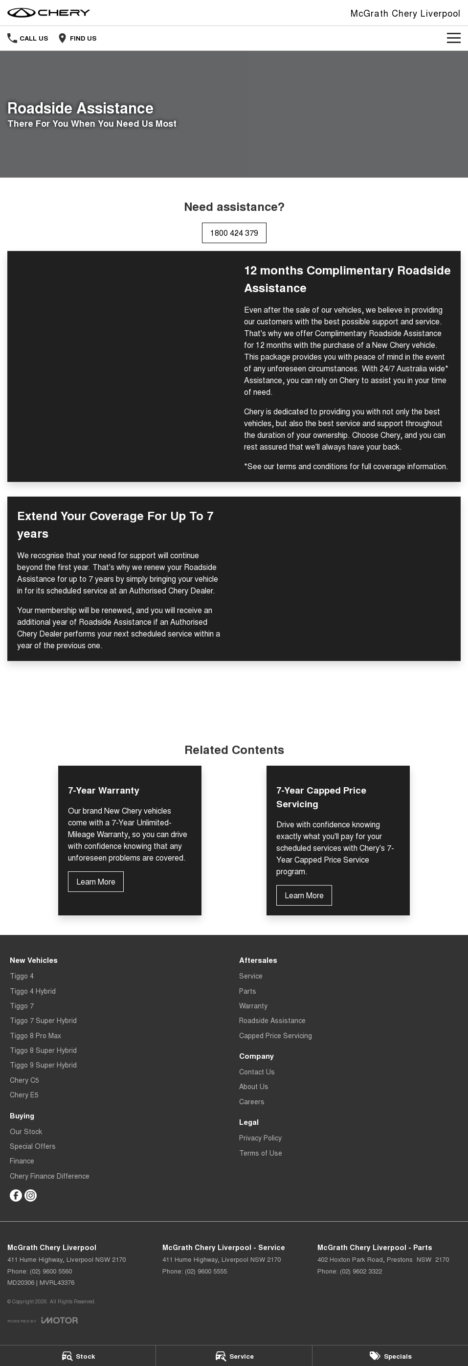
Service (251, 975)
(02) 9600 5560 (51, 1270)
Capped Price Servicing (275, 1035)
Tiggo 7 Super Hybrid (43, 1020)
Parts (247, 991)
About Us (253, 1086)
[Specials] (390, 1355)
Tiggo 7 (22, 1005)
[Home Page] (48, 13)
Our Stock (26, 1131)
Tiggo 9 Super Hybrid (43, 1065)
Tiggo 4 (22, 975)
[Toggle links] (42, 1320)
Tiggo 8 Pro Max (35, 1035)
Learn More (95, 881)
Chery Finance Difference (49, 1176)
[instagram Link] (30, 1195)
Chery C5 (24, 1080)
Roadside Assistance (272, 1020)
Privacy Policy (260, 1137)
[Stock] (78, 1355)
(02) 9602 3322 (361, 1270)
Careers (252, 1101)
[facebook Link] (16, 1195)
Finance (22, 1160)
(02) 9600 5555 (206, 1270)
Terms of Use (260, 1153)
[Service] (234, 1355)
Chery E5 (24, 1094)
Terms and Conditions (234, 700)
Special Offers (33, 1146)
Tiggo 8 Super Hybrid (43, 1050)
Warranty (253, 1005)
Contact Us (257, 1071)
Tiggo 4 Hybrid (33, 991)
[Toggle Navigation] (454, 38)
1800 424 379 (234, 232)
